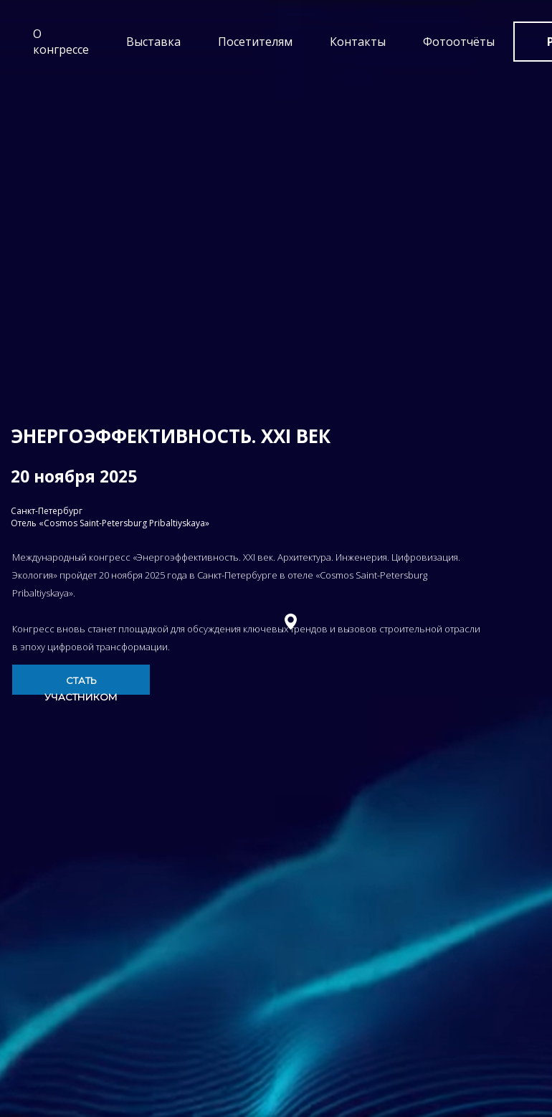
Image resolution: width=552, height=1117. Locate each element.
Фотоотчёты (459, 41)
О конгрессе (61, 41)
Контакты (358, 41)
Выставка (153, 41)
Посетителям (255, 41)
